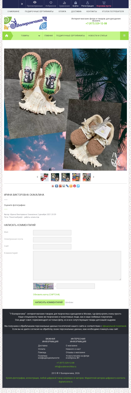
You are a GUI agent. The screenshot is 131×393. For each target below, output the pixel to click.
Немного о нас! (73, 349)
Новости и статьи (97, 36)
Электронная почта (13, 239)
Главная (48, 36)
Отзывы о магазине (75, 352)
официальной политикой (114, 326)
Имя (6, 232)
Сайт (6, 246)
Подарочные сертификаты (39, 11)
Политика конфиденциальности (48, 357)
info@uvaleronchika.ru (65, 366)
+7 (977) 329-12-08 (96, 23)
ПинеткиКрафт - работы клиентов (24, 217)
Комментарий (11, 253)
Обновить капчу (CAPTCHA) (46, 294)
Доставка (77, 11)
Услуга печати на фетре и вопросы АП (77, 357)
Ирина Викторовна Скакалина (23, 214)
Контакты (93, 11)
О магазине (13, 11)
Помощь (42, 352)
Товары (31, 35)
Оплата (63, 11)
